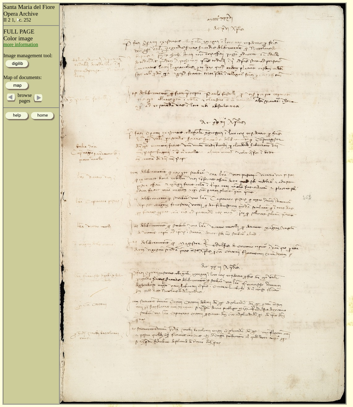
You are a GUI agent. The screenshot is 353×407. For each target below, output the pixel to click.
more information (20, 44)
